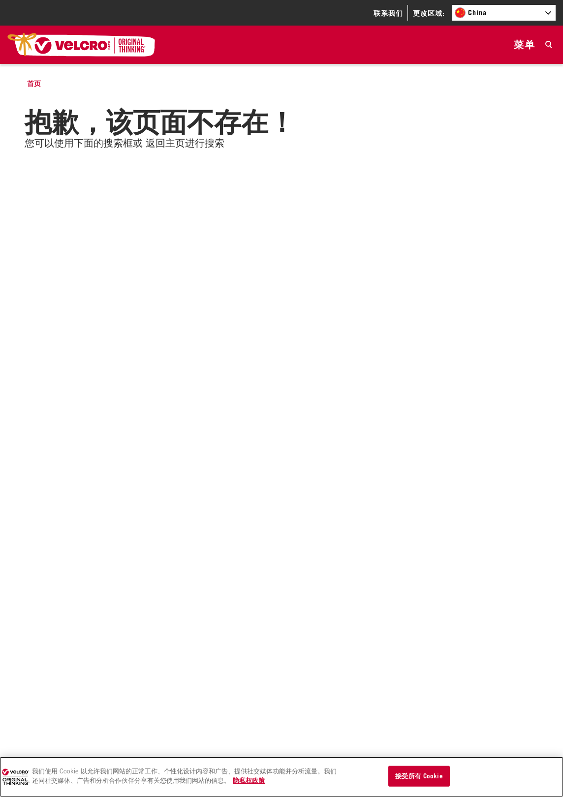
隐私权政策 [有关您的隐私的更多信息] (249, 780)
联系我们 (388, 13)
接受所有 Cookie (418, 776)
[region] (281, 777)
